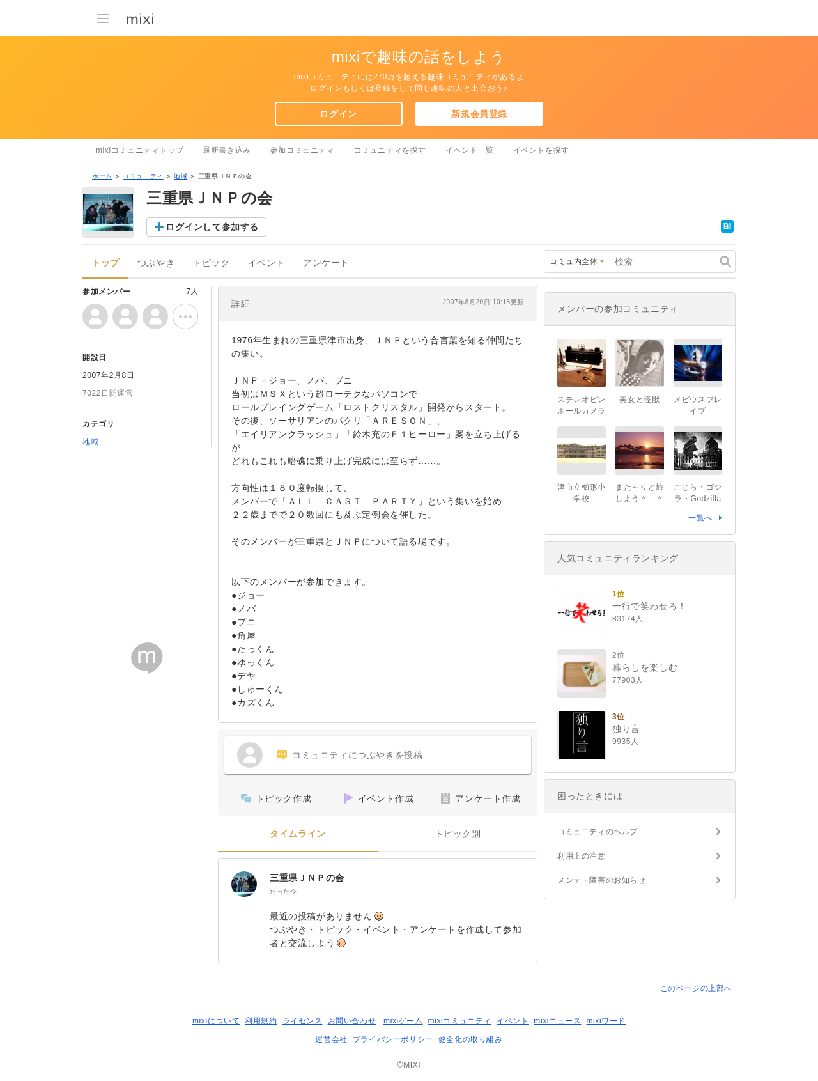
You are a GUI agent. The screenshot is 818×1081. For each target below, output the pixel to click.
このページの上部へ (696, 988)
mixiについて (216, 1020)
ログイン (338, 114)
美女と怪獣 (639, 399)
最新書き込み (227, 150)
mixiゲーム (403, 1020)
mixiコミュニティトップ (139, 150)
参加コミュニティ (302, 150)
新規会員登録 (479, 114)
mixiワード (606, 1020)
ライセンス (302, 1020)
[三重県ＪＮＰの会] (244, 884)
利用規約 (261, 1020)
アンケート (326, 263)
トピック (210, 263)
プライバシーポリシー (393, 1039)
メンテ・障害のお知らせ (601, 880)
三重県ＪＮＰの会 (307, 878)
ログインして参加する (212, 227)
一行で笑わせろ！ (649, 606)
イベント (266, 263)
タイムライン (298, 834)
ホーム (102, 176)
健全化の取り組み (470, 1039)
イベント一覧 (469, 150)
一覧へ (700, 517)
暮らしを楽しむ (644, 667)
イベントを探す (541, 150)
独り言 (626, 729)
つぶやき (155, 263)
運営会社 (331, 1039)
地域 (180, 176)
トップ (105, 263)
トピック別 (458, 834)
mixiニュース (557, 1020)
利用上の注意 (581, 856)
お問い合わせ (352, 1020)
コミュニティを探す (390, 150)
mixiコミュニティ (459, 1020)
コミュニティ (143, 176)
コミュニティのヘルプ (597, 831)
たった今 (283, 891)
